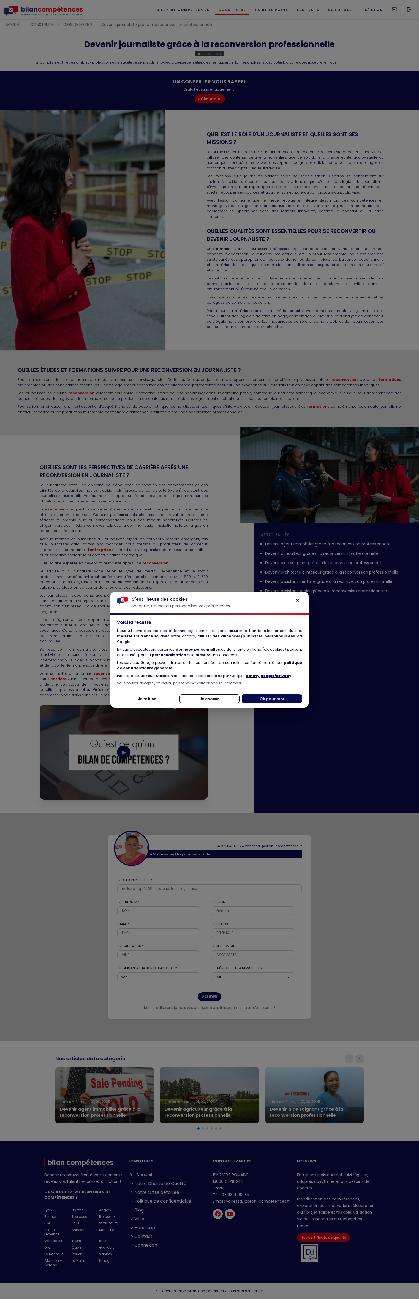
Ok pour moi (272, 699)
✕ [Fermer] (297, 600)
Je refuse (147, 699)
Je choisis (209, 699)
